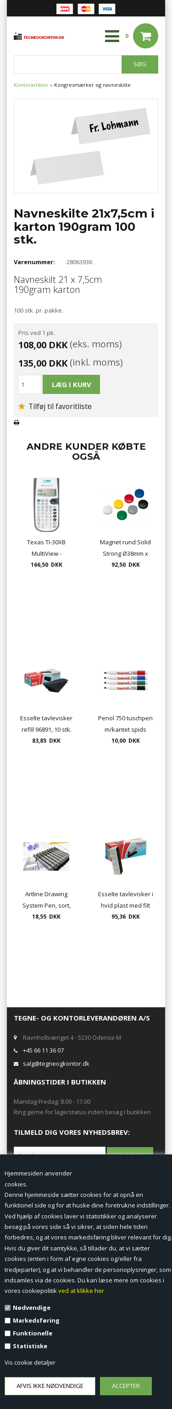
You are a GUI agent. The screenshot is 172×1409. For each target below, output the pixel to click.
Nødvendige (31, 1307)
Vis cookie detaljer (30, 1362)
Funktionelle (32, 1333)
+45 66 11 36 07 (43, 1050)
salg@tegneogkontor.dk (56, 1063)
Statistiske (30, 1346)
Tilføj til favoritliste (55, 406)
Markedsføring (36, 1320)
